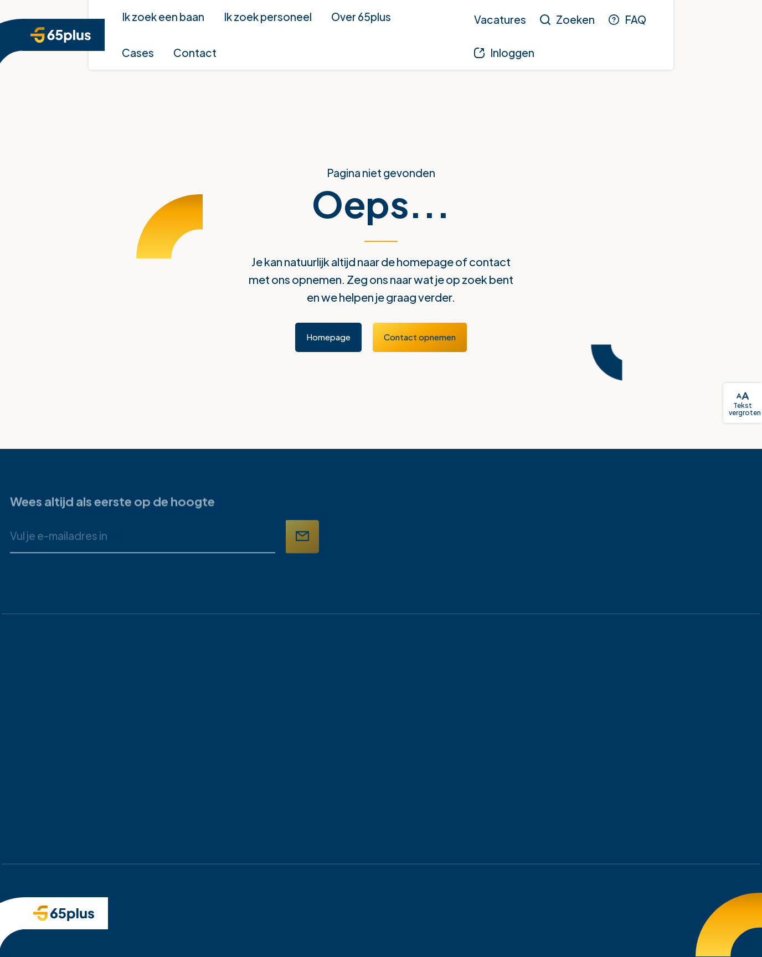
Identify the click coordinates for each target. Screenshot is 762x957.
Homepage (328, 337)
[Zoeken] (567, 19)
